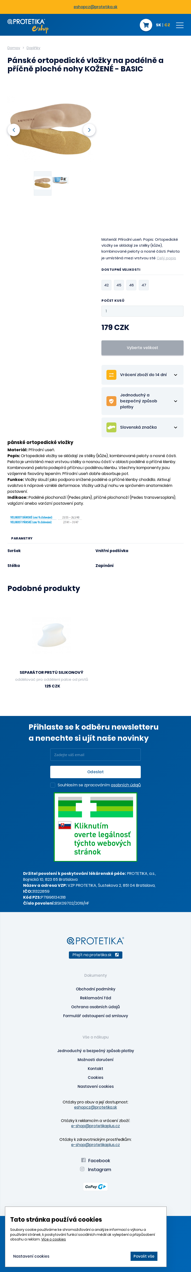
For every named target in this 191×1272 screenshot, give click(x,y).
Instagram (95, 1170)
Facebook (95, 1161)
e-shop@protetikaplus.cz (95, 1126)
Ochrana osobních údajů (95, 1006)
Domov (13, 47)
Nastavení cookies (96, 1086)
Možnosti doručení (95, 1059)
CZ (167, 25)
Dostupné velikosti (120, 270)
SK (158, 25)
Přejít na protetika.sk (96, 955)
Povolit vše (144, 1256)
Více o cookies (53, 1239)
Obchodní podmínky (95, 989)
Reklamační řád (95, 998)
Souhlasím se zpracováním (99, 785)
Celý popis (166, 258)
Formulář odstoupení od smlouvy (95, 1015)
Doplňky (33, 47)
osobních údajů (126, 785)
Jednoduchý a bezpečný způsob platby (95, 1050)
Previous (13, 130)
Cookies (95, 1077)
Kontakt (95, 1068)
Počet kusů (112, 301)
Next (89, 130)
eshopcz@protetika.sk (95, 6)
